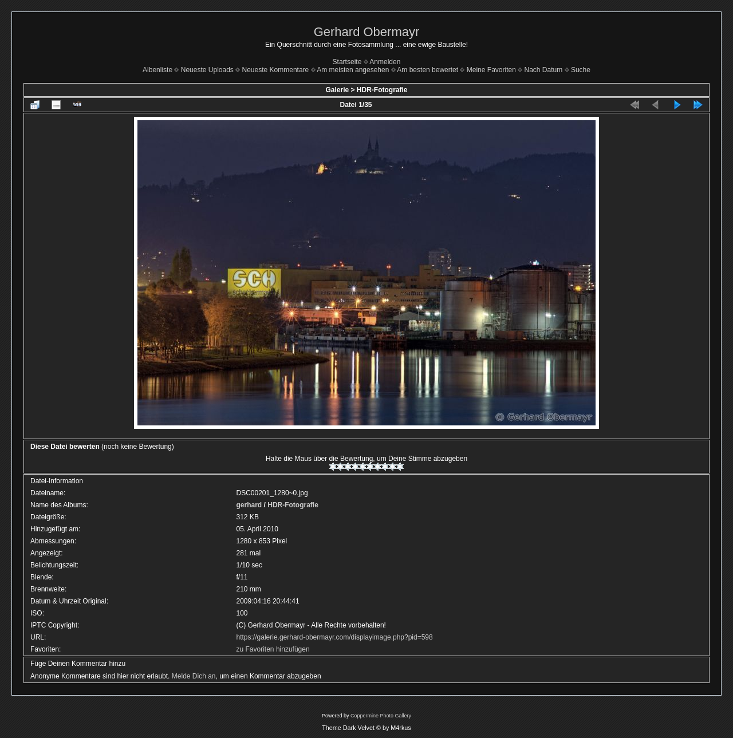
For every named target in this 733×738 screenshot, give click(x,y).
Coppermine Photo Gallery (380, 716)
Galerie (337, 90)
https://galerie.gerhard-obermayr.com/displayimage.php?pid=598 (335, 637)
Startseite (347, 62)
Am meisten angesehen (353, 70)
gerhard (249, 505)
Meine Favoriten (491, 70)
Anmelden (384, 62)
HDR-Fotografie (382, 90)
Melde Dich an (194, 676)
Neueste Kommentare (275, 70)
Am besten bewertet (427, 70)
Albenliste (157, 70)
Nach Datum (544, 70)
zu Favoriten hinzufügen (273, 649)
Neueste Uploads (207, 70)
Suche (580, 70)
